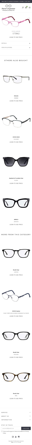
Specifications (7, 47)
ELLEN (16, 180)
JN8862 (16, 98)
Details (4, 43)
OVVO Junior (16, 31)
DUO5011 (16, 139)
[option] (16, 20)
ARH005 (16, 221)
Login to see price (16, 37)
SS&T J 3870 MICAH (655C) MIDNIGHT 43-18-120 (16, 313)
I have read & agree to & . (15, 432)
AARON (16, 272)
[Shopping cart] (26, 7)
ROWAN (16, 354)
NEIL (16, 395)
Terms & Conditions (19, 431)
